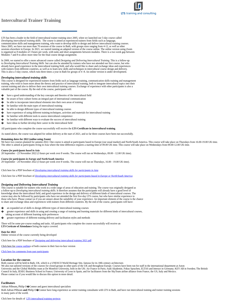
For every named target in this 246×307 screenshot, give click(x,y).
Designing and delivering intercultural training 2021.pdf (63, 240)
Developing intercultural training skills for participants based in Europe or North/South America (84, 176)
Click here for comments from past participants (25, 251)
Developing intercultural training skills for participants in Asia (66, 170)
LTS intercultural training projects (43, 298)
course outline (23, 246)
